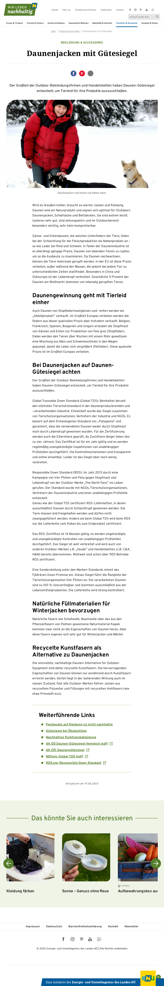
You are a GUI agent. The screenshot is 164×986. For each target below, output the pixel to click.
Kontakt (120, 10)
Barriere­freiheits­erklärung (85, 926)
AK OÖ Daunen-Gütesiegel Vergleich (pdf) (77, 744)
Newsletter (131, 926)
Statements (106, 10)
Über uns (66, 10)
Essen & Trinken (14, 23)
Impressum (33, 926)
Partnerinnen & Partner (85, 10)
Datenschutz (54, 926)
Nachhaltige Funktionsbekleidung (71, 737)
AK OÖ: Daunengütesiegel (65, 750)
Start (53, 31)
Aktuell (54, 10)
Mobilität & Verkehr (102, 23)
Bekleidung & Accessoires (82, 43)
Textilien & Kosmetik (126, 23)
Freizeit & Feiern (35, 23)
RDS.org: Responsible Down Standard (73, 763)
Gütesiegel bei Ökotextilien (66, 731)
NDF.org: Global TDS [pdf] (64, 757)
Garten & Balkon (56, 23)
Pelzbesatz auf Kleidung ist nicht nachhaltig (79, 725)
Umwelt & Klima (149, 23)
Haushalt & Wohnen (79, 23)
